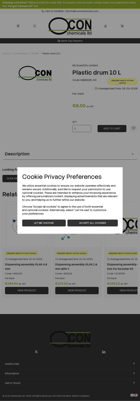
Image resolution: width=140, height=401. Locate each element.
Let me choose (44, 223)
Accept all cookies (92, 223)
